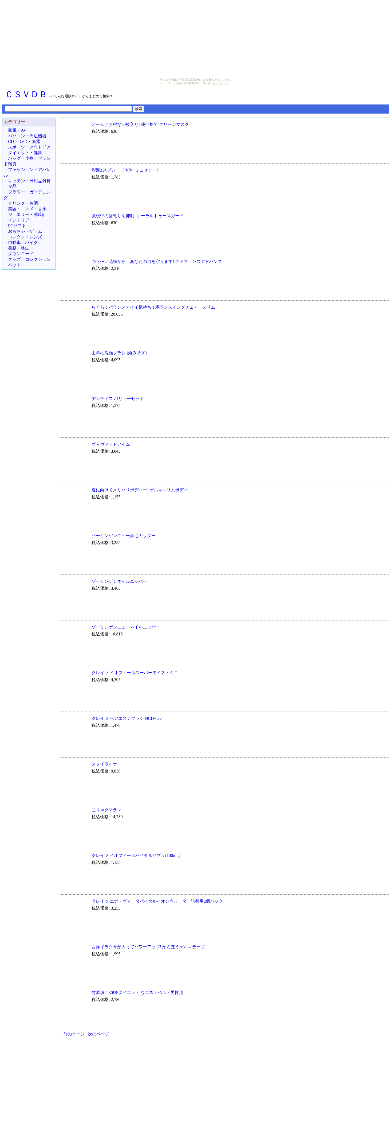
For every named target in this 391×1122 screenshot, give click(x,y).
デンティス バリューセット (118, 398)
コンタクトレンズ (25, 237)
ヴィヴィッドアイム (111, 444)
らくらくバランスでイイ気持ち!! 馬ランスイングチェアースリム (153, 307)
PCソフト (17, 225)
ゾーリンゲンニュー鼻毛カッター (124, 535)
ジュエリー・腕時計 (27, 214)
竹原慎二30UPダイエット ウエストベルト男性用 (137, 992)
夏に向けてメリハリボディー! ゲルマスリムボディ (140, 490)
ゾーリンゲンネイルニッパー (119, 581)
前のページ (74, 1034)
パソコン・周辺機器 (27, 136)
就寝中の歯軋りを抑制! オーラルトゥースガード (138, 215)
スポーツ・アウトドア (29, 147)
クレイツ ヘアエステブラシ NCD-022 (127, 718)
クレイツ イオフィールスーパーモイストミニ (135, 672)
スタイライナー (106, 764)
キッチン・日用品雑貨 (29, 180)
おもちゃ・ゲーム (25, 231)
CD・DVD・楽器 (24, 141)
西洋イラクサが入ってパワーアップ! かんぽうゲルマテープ (148, 947)
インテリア (18, 220)
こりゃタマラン (106, 809)
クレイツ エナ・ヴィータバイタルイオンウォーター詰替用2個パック (157, 901)
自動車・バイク (23, 242)
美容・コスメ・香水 (27, 209)
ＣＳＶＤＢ (26, 94)
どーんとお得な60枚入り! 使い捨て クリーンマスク (140, 124)
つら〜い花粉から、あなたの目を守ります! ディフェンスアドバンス (157, 261)
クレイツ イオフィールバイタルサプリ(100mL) (136, 855)
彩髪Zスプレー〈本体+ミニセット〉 (126, 170)
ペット (14, 265)
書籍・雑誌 (18, 248)
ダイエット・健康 (25, 152)
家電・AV (17, 130)
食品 (12, 186)
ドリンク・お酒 (23, 203)
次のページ (98, 1034)
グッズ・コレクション (29, 259)
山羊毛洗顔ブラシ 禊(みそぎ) (119, 353)
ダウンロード (21, 253)
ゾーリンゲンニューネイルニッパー (126, 627)
